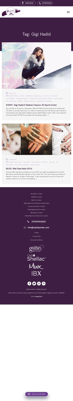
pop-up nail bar (11, 101)
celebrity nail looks (15, 162)
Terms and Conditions (36, 240)
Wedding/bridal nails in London (36, 209)
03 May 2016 (11, 159)
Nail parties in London (36, 213)
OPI (57, 162)
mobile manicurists (22, 98)
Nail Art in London (36, 200)
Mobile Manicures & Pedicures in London (36, 216)
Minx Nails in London (36, 194)
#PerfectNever (13, 96)
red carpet (9, 165)
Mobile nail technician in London (41, 98)
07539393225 (45, 3)
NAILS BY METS (58, 98)
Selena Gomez (34, 165)
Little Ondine (10, 98)
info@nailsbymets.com (36, 227)
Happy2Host (38, 296)
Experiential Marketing (33, 96)
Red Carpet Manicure (22, 165)
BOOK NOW (27, 3)
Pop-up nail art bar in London (36, 206)
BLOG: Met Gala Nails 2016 (19, 168)
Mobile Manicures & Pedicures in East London (36, 203)
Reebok (20, 101)
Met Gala (45, 162)
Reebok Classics (29, 101)
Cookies (36, 232)
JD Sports (54, 96)
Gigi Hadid (46, 96)
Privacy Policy (36, 236)
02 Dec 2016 (11, 93)
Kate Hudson (36, 162)
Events (22, 96)
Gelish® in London (36, 197)
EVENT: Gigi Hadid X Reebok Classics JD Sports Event (31, 105)
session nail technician (44, 101)
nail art (52, 162)
